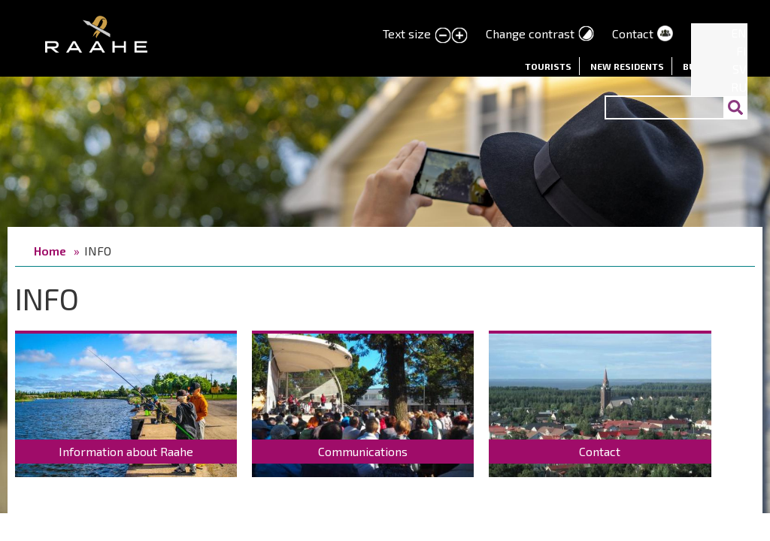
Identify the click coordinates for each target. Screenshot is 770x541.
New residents (627, 66)
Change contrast (530, 33)
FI (741, 51)
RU (739, 87)
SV (739, 69)
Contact (632, 33)
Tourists (548, 66)
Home (50, 250)
